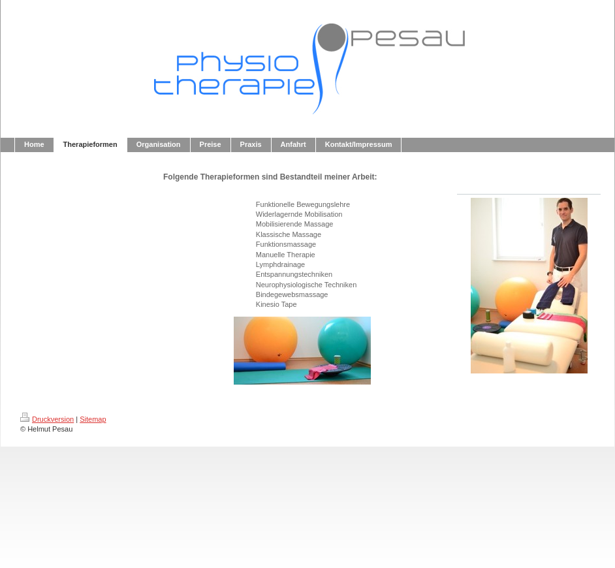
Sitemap (93, 419)
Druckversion (47, 419)
